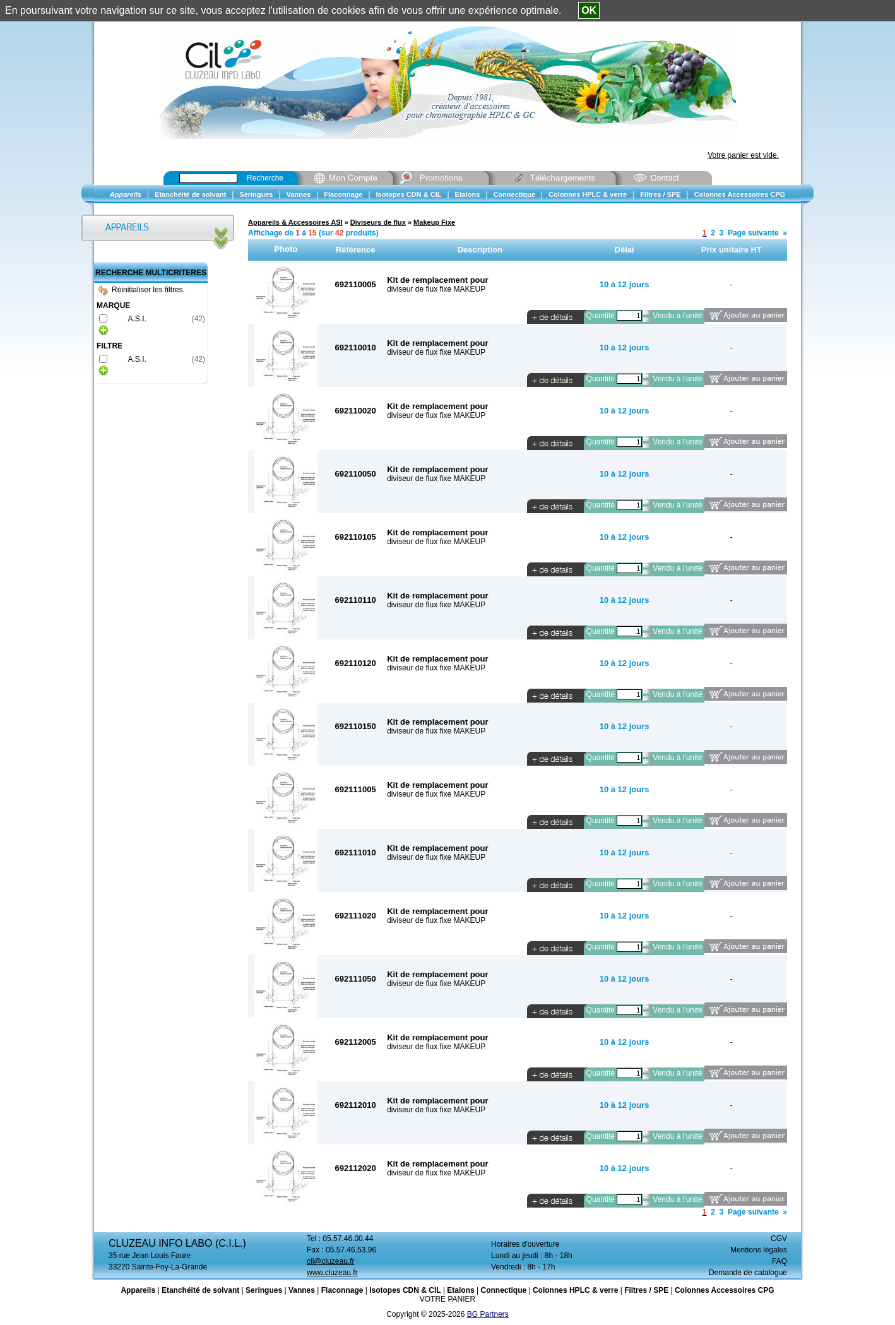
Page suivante (753, 233)
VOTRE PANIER (447, 1299)
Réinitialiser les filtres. (141, 289)
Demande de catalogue (748, 1272)
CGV (779, 1238)
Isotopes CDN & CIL (405, 1290)
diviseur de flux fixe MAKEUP (436, 289)
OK (588, 10)
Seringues (264, 1290)
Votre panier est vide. (743, 155)
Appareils (138, 1290)
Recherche (265, 178)
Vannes (301, 1290)
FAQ (779, 1261)
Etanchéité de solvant (200, 1290)
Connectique (503, 1290)
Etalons (460, 1290)
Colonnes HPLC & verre (575, 1290)
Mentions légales (758, 1249)
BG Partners (488, 1314)
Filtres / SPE (646, 1290)
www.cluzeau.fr (332, 1272)
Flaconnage (342, 1290)
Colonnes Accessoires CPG (724, 1290)
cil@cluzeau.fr (331, 1261)
